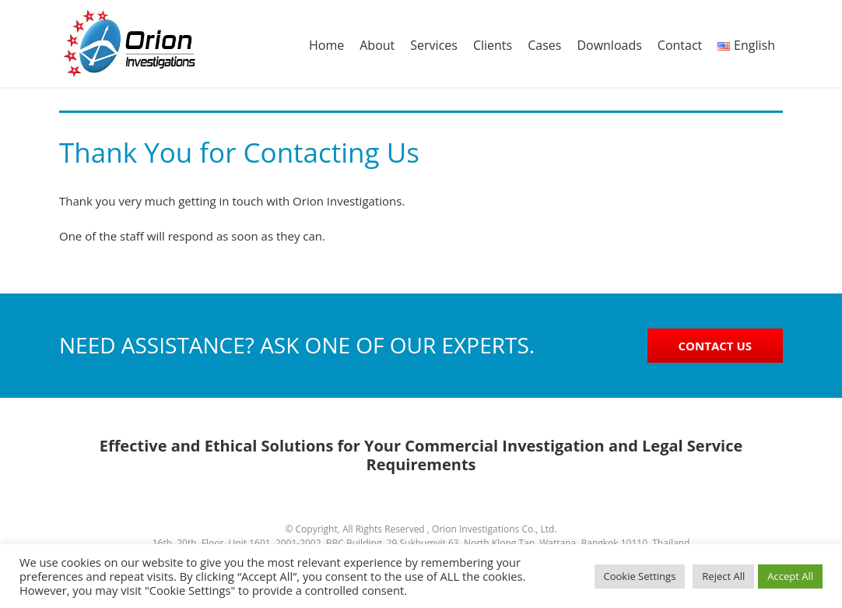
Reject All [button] (723, 576)
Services (434, 45)
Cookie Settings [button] (640, 576)
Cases (544, 45)
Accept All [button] (790, 576)
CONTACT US (715, 345)
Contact (680, 45)
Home (326, 45)
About (377, 45)
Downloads (609, 45)
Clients (492, 45)
